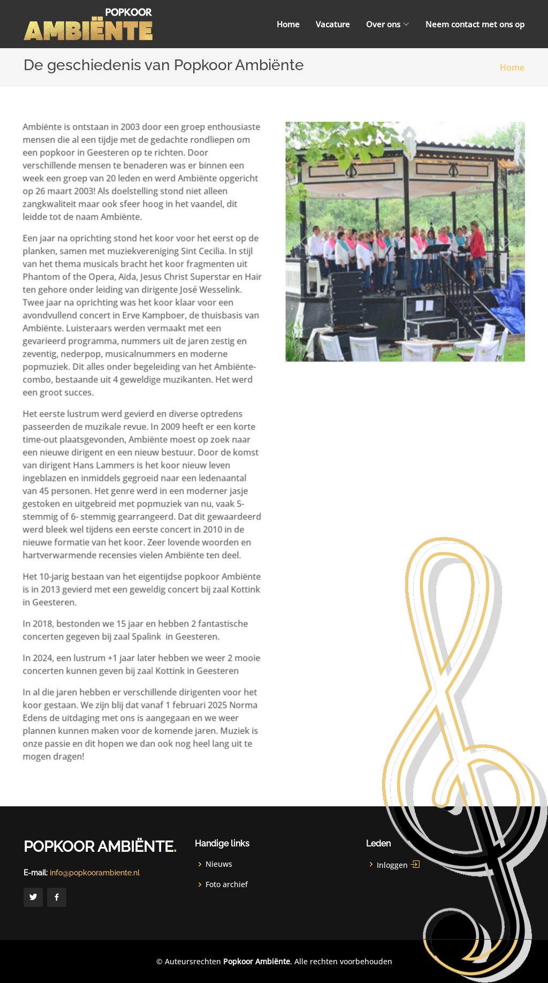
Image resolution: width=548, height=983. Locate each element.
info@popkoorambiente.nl (95, 872)
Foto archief (227, 884)
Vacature (333, 24)
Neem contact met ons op (474, 24)
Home (288, 24)
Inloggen (399, 864)
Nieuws (219, 864)
